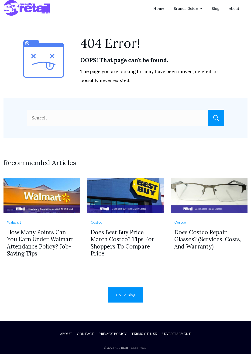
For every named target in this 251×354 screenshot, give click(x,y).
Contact (85, 334)
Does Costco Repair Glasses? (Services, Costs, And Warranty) (207, 239)
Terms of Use (144, 334)
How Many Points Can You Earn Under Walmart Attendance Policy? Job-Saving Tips (40, 242)
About (234, 8)
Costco (96, 222)
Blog (216, 8)
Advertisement (176, 334)
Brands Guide (188, 8)
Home (158, 8)
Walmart (14, 222)
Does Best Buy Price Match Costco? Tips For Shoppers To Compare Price (122, 242)
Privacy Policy (113, 334)
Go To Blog (125, 295)
